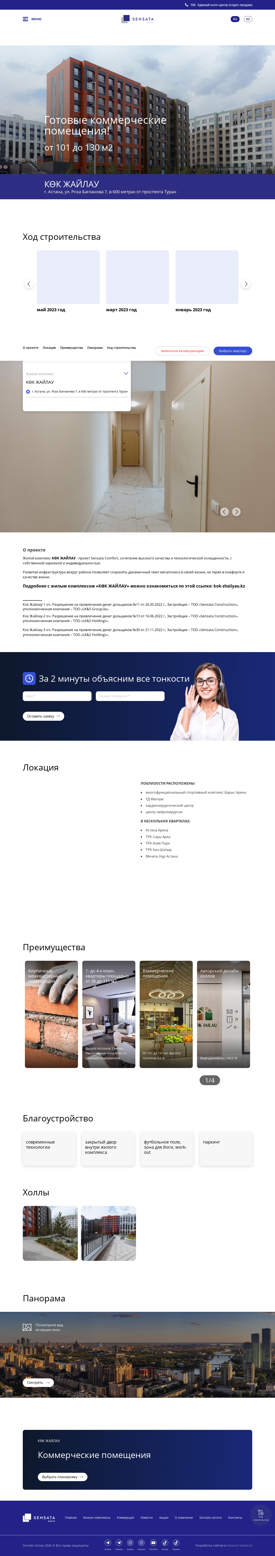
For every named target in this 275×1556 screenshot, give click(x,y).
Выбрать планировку (62, 1476)
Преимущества (71, 348)
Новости (147, 1517)
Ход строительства (261, 1515)
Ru (235, 19)
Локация (49, 348)
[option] (137, 109)
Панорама (95, 348)
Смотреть (38, 1382)
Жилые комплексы (96, 1517)
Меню (32, 19)
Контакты (235, 1517)
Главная (71, 1517)
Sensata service (210, 1517)
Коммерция (125, 1517)
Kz (248, 19)
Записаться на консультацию (182, 351)
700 (193, 4)
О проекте (30, 348)
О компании (184, 1517)
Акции (163, 1517)
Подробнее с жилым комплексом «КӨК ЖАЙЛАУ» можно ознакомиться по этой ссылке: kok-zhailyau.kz (134, 586)
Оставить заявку (43, 716)
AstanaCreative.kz (239, 1545)
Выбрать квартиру (233, 351)
